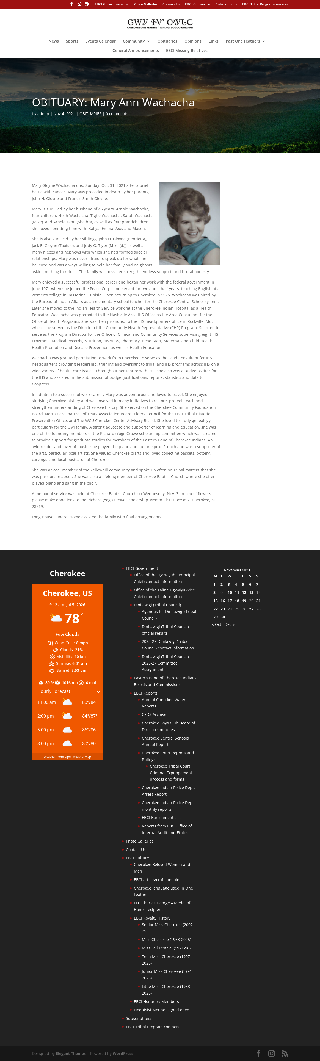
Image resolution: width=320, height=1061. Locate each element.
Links (214, 41)
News (54, 41)
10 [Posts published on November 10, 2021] (230, 592)
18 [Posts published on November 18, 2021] (237, 600)
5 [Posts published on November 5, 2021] (243, 584)
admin (43, 113)
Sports (72, 41)
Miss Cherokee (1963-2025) (166, 939)
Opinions (193, 41)
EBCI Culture (195, 5)
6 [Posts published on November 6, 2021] (250, 584)
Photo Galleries (146, 5)
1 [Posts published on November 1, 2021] (214, 584)
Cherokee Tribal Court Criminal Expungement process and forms (171, 772)
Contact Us (171, 5)
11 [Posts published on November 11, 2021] (237, 592)
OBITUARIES (90, 113)
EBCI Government (109, 5)
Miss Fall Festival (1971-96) (166, 948)
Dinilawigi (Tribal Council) (157, 604)
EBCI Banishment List (161, 817)
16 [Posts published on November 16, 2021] (222, 600)
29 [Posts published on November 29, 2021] (215, 617)
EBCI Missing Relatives (187, 51)
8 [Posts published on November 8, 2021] (214, 592)
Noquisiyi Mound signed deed (161, 1009)
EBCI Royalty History (152, 918)
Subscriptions (226, 5)
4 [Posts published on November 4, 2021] (236, 584)
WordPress (123, 1053)
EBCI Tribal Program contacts (265, 5)
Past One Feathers (243, 41)
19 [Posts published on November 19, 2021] (244, 600)
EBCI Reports (146, 693)
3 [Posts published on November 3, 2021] (229, 584)
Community (134, 41)
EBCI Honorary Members (156, 1001)
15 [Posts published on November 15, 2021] (215, 600)
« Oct (216, 624)
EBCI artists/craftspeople (156, 879)
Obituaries (167, 41)
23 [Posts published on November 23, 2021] (222, 609)
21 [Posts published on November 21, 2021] (258, 600)
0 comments (117, 113)
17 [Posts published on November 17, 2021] (230, 600)
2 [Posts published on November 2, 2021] (221, 584)
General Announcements (135, 51)
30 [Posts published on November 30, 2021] (222, 617)
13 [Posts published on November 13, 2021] (251, 592)
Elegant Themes (71, 1053)
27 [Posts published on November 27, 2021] (251, 609)
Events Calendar (100, 41)
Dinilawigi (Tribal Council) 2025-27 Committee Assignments (165, 663)
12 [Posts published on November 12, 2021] (244, 592)
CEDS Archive (154, 714)
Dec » (230, 624)
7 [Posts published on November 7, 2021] (257, 584)
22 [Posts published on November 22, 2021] (215, 609)
